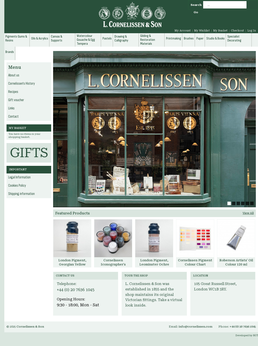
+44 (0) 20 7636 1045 (75, 289)
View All (248, 213)
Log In (251, 30)
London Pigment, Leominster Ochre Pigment (154, 264)
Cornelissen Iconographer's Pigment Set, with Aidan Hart (113, 266)
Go (196, 12)
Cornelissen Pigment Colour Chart (195, 262)
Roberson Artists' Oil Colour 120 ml (236, 262)
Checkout (237, 30)
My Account (183, 30)
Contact (13, 116)
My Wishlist (202, 30)
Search (196, 5)
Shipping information (21, 194)
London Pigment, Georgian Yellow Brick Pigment (72, 264)
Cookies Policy (17, 185)
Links (11, 108)
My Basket (220, 30)
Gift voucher (16, 100)
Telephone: (66, 284)
